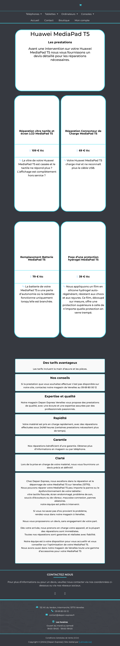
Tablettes (50, 14)
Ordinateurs (68, 14)
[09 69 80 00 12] (60, 610)
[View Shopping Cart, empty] (80, 5)
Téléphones (33, 14)
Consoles (86, 14)
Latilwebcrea (85, 642)
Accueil (35, 21)
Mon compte (82, 21)
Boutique (64, 21)
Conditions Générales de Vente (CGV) (62, 637)
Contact (48, 21)
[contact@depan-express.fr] (60, 614)
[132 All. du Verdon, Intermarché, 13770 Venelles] (60, 606)
